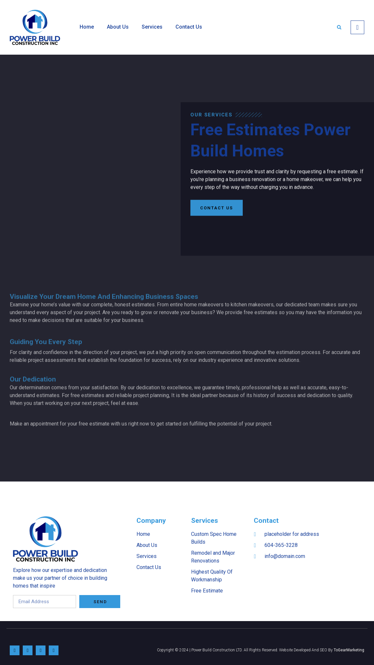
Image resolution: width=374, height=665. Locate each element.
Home (87, 27)
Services (152, 27)
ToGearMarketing (349, 650)
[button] (339, 27)
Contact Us (188, 27)
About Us (118, 27)
